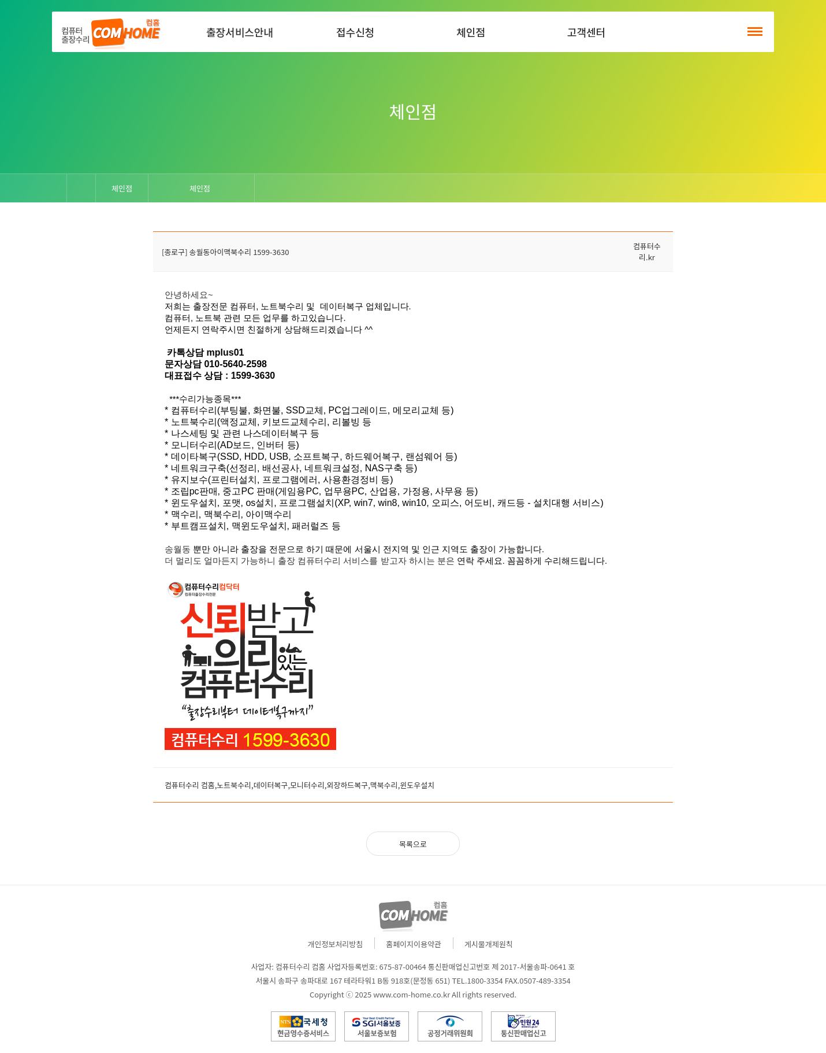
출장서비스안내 (239, 31)
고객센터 (586, 31)
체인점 (470, 31)
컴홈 (110, 31)
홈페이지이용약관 (413, 944)
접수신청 (355, 31)
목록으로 (413, 843)
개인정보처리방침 (335, 944)
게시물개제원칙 (488, 944)
